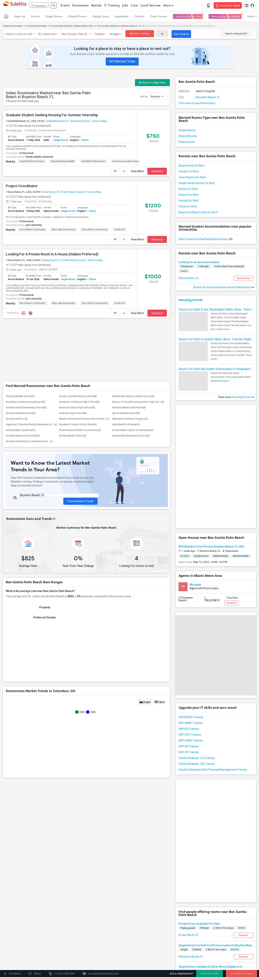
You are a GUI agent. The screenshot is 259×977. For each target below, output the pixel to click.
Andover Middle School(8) (20, 413)
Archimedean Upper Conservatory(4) (132, 430)
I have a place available (225, 17)
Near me (19, 17)
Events (72, 5)
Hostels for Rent (188, 201)
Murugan (195, 585)
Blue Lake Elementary (63, 230)
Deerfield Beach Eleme (32, 162)
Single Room (60, 140)
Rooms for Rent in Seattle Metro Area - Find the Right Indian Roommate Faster (216, 340)
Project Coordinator (22, 187)
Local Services (158, 5)
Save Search (181, 34)
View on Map (99, 121)
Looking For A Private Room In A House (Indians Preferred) (52, 255)
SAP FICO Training (190, 735)
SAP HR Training (189, 747)
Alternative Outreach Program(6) (130, 419)
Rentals (104, 5)
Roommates (88, 5)
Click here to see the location (197, 104)
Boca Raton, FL (51, 192)
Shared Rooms (77, 17)
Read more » (223, 330)
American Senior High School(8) (77, 408)
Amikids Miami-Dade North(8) (129, 408)
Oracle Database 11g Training (197, 758)
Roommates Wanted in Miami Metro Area (72, 26)
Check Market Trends (80, 499)
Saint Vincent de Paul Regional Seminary (206, 239)
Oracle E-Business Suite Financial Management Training (213, 770)
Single (184, 950)
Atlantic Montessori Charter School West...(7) (84, 419)
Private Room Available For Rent (199, 924)
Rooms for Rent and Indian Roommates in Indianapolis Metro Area (216, 370)
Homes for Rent (188, 189)
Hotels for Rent (188, 207)
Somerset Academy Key (125, 162)
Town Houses (158, 17)
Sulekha (14, 6)
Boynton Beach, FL (208, 98)
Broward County (80, 121)
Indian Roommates (13, 26)
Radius (99, 35)
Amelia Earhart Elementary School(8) (26, 408)
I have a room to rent (18, 35)
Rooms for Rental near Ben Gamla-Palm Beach (223, 288)
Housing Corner (191, 301)
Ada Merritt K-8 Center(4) (126, 425)
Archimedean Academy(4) (20, 430)
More (176, 5)
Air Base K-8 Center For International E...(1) (29, 442)
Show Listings (139, 34)
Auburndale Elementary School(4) (131, 436)
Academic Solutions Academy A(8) (25, 402)
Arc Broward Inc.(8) (16, 419)
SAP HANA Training (191, 741)
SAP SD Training (189, 753)
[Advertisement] (86, 351)
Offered (204, 928)
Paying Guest (100, 17)
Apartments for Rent (191, 166)
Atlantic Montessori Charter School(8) (133, 397)
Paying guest (188, 928)
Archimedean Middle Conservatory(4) (80, 430)
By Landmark (47, 35)
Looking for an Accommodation (199, 263)
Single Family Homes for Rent (197, 183)
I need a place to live (187, 17)
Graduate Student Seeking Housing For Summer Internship (52, 116)
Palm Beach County (73, 192)
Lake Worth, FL (189, 935)
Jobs (132, 5)
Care (141, 5)
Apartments (122, 17)
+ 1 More (83, 140)
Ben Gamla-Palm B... (75, 35)
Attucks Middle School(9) (20, 397)
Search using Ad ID (236, 34)
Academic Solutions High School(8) (79, 402)
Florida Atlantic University (39, 157)
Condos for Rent (189, 172)
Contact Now (243, 279)
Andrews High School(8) (73, 413)
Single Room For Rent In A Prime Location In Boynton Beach (216, 946)
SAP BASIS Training (191, 718)
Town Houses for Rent (192, 178)
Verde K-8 (119, 230)
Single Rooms (54, 17)
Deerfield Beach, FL (58, 121)
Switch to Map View (152, 83)
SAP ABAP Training (191, 723)
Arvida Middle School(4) (72, 436)
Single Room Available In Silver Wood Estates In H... (211, 967)
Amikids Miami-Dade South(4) (23, 436)
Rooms (35, 17)
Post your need (209, 973)
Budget (115, 35)
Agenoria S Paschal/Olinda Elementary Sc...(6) (31, 425)
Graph (145, 704)
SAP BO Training (189, 729)
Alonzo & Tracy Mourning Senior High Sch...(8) (138, 402)
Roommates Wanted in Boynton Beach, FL (119, 26)
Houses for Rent (188, 195)
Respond (157, 172)
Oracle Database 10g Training (197, 764)
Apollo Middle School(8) (126, 413)
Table (160, 704)
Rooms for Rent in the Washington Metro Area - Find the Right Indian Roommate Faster (216, 310)
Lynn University (34, 225)
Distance (157, 97)
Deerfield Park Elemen (93, 162)
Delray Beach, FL (51, 260)
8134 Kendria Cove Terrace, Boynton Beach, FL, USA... (212, 547)
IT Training (119, 5)
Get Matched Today (122, 62)
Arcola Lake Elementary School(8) (78, 397)
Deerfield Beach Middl (63, 162)
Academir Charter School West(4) (78, 425)
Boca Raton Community (32, 230)
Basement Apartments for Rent (198, 213)
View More (137, 172)
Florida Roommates (37, 26)
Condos (139, 17)
